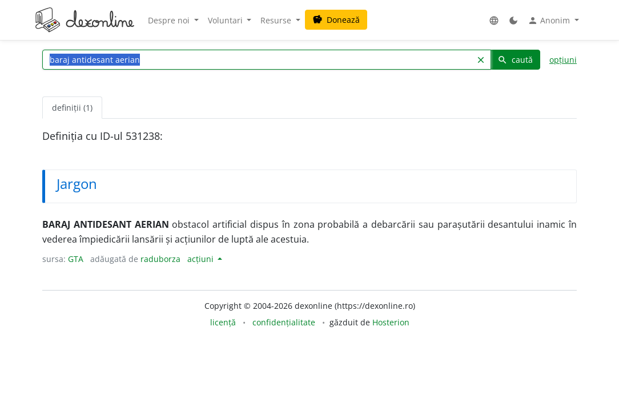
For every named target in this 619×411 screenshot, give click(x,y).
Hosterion (390, 322)
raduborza (160, 258)
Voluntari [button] (226, 20)
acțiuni (201, 258)
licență (223, 322)
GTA (75, 258)
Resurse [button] (277, 20)
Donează (336, 19)
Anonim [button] (550, 20)
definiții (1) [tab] (72, 107)
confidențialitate (283, 322)
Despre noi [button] (170, 20)
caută (515, 59)
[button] (494, 20)
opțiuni (563, 59)
